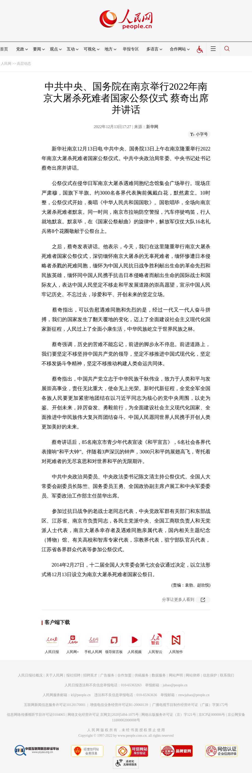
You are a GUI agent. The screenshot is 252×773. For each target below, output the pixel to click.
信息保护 (210, 675)
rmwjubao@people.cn (193, 695)
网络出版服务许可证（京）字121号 (168, 715)
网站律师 (193, 675)
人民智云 (155, 642)
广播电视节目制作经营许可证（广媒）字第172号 (190, 705)
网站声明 (176, 675)
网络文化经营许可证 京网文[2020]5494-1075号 (103, 715)
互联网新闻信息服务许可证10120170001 (55, 705)
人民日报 (52, 642)
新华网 (152, 127)
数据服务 (159, 675)
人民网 (6, 64)
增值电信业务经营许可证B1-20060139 (119, 705)
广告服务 (107, 675)
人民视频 (134, 642)
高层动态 (24, 64)
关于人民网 (54, 675)
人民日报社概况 (30, 675)
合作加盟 (124, 675)
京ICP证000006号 (212, 715)
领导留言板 (114, 642)
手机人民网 (93, 642)
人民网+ (72, 642)
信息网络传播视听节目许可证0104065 (36, 715)
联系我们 (227, 675)
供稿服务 (142, 675)
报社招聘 (73, 675)
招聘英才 (90, 675)
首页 (4, 49)
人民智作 (176, 642)
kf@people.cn (81, 695)
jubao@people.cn (175, 685)
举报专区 (131, 49)
